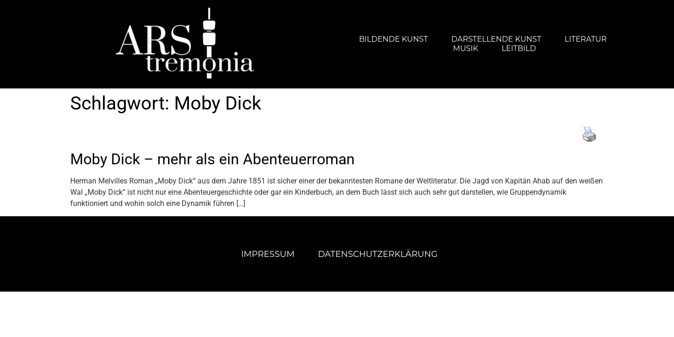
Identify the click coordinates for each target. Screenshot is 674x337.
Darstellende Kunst (496, 39)
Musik (465, 48)
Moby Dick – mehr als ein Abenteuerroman (212, 159)
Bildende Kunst (393, 39)
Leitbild (519, 48)
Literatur (585, 39)
